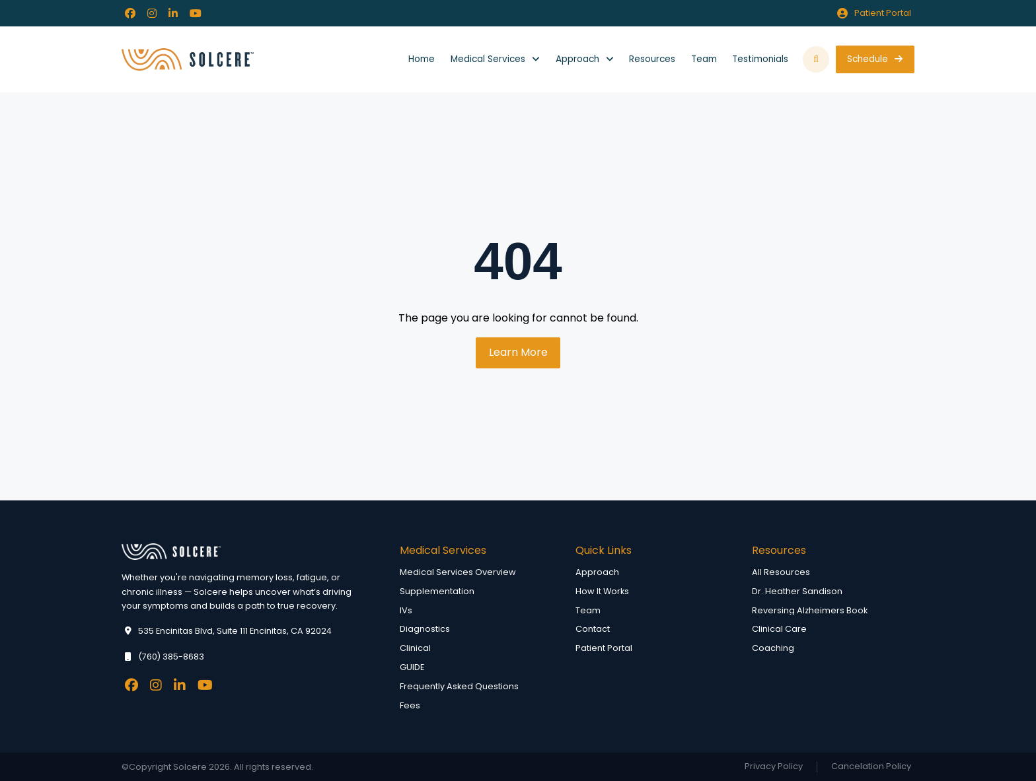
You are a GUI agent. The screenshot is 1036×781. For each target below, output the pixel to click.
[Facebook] (130, 13)
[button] (816, 59)
